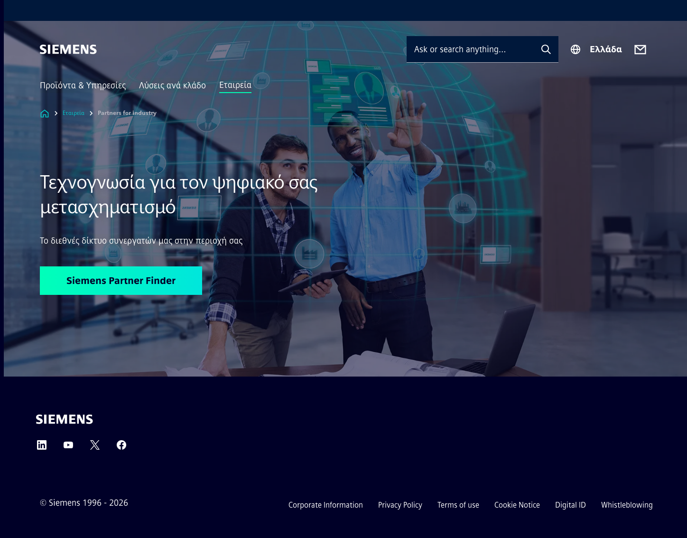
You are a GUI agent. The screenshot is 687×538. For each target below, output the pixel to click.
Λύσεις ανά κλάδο (172, 85)
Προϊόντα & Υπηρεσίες (83, 85)
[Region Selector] (596, 49)
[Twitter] (95, 448)
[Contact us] (640, 50)
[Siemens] (68, 49)
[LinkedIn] (41, 448)
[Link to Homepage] (44, 113)
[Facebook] (121, 448)
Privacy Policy (400, 505)
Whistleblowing (627, 505)
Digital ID (570, 505)
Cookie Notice (517, 505)
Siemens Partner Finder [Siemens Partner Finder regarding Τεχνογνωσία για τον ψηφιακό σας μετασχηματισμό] (121, 280)
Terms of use (458, 505)
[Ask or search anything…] (470, 49)
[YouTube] (68, 448)
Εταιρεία (235, 85)
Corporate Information (325, 505)
